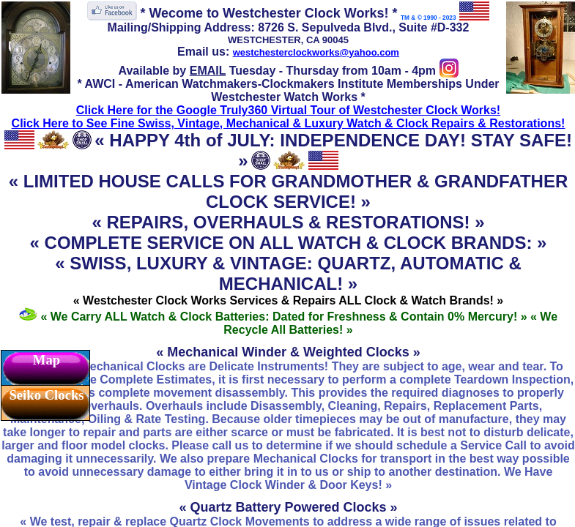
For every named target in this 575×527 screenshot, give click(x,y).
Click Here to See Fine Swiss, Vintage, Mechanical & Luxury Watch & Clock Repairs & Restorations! (288, 123)
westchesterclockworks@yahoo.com (316, 52)
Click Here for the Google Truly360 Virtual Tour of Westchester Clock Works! (288, 110)
